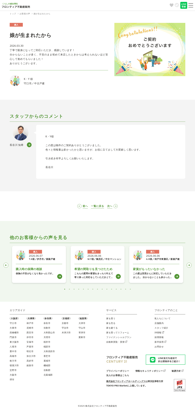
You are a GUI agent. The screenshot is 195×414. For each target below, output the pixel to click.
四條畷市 (14, 332)
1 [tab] (64, 289)
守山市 (82, 327)
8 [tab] (97, 289)
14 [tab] (125, 289)
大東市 (13, 327)
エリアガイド (17, 310)
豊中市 (13, 351)
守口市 (13, 323)
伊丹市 (30, 337)
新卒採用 (160, 341)
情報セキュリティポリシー (150, 370)
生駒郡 (47, 370)
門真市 (13, 337)
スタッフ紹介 (161, 327)
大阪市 (13, 374)
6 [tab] (88, 289)
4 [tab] (78, 289)
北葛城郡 (48, 374)
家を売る (110, 323)
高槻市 (13, 355)
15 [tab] (130, 289)
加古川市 (31, 355)
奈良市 (47, 323)
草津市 (82, 332)
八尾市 (13, 346)
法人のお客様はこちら (117, 375)
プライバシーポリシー (117, 370)
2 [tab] (69, 289)
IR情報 (159, 332)
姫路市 (30, 365)
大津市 (82, 323)
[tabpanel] (39, 264)
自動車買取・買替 (116, 341)
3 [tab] (74, 289)
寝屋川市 (14, 365)
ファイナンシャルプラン (118, 337)
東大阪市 (14, 341)
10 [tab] (106, 289)
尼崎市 (30, 327)
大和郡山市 (49, 332)
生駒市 (47, 327)
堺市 (12, 379)
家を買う (110, 318)
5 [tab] (83, 289)
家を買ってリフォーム (117, 332)
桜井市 (47, 341)
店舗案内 (159, 323)
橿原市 (47, 346)
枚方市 (13, 360)
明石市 (30, 351)
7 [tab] (92, 289)
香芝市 (47, 355)
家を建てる (112, 327)
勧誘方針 (177, 370)
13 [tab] (120, 289)
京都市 (65, 323)
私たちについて (162, 318)
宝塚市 (30, 341)
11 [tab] (111, 289)
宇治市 (65, 327)
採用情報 (159, 337)
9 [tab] (102, 289)
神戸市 (30, 323)
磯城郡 (47, 365)
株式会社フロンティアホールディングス (126, 381)
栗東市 (82, 337)
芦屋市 (30, 346)
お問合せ (159, 346)
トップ (13, 13)
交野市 (13, 370)
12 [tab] (116, 289)
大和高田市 (49, 351)
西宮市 (30, 332)
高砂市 (30, 360)
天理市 (47, 337)
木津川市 (66, 332)
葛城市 (47, 360)
